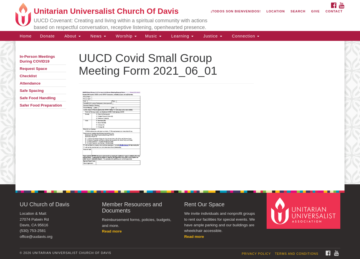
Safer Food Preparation (41, 105)
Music (153, 36)
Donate (47, 36)
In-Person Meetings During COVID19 (37, 58)
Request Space (33, 69)
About (72, 36)
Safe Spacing (32, 90)
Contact (334, 11)
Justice (212, 36)
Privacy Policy (256, 253)
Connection (245, 36)
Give (315, 11)
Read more (112, 231)
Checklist (28, 76)
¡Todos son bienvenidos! (236, 11)
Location (275, 11)
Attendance (30, 83)
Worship (125, 36)
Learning (182, 36)
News (97, 36)
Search (298, 11)
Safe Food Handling (38, 98)
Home (26, 36)
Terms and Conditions (296, 253)
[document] (180, 112)
